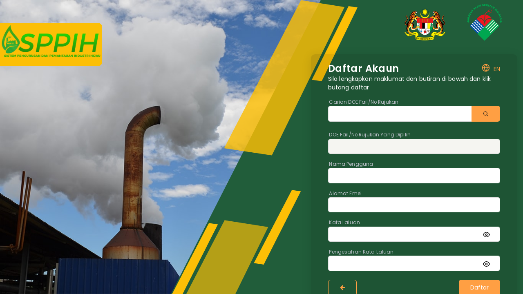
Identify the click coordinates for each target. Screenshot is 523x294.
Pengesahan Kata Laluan (361, 252)
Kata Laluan (344, 222)
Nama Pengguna (351, 164)
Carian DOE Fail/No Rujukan (363, 102)
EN (491, 69)
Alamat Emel (345, 193)
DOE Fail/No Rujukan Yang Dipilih (369, 134)
